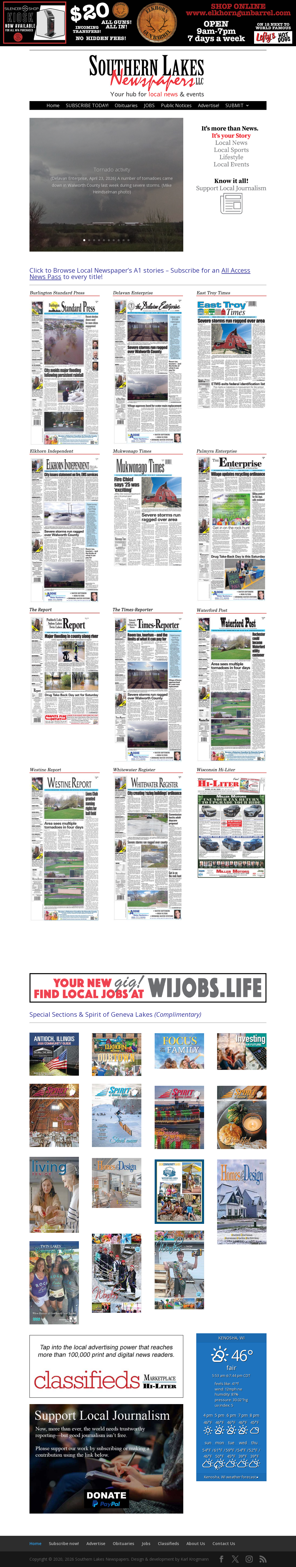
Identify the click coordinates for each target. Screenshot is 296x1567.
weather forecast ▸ (231, 1477)
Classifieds (168, 1543)
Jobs (146, 1543)
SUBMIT (234, 106)
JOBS (149, 106)
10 (128, 240)
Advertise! (208, 106)
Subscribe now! (64, 1543)
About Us (195, 1543)
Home (53, 106)
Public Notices (176, 106)
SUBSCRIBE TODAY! (87, 106)
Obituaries (126, 106)
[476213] (148, 44)
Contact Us (223, 1543)
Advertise (95, 1543)
